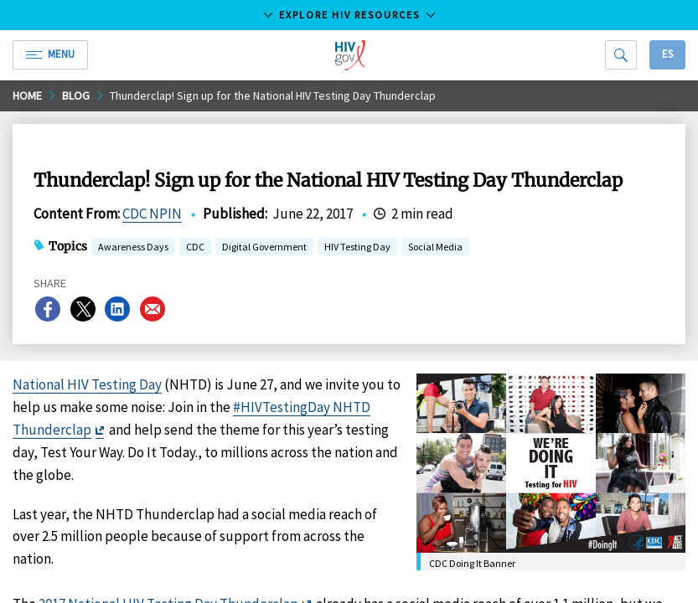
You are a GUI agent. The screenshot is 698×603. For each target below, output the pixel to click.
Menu (50, 54)
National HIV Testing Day (87, 384)
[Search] (621, 55)
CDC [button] (195, 248)
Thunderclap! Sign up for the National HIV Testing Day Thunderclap (273, 95)
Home (27, 95)
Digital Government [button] (264, 248)
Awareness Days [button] (133, 248)
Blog (76, 95)
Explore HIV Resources (349, 14)
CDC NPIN (152, 213)
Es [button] (667, 54)
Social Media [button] (435, 248)
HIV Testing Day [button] (357, 248)
